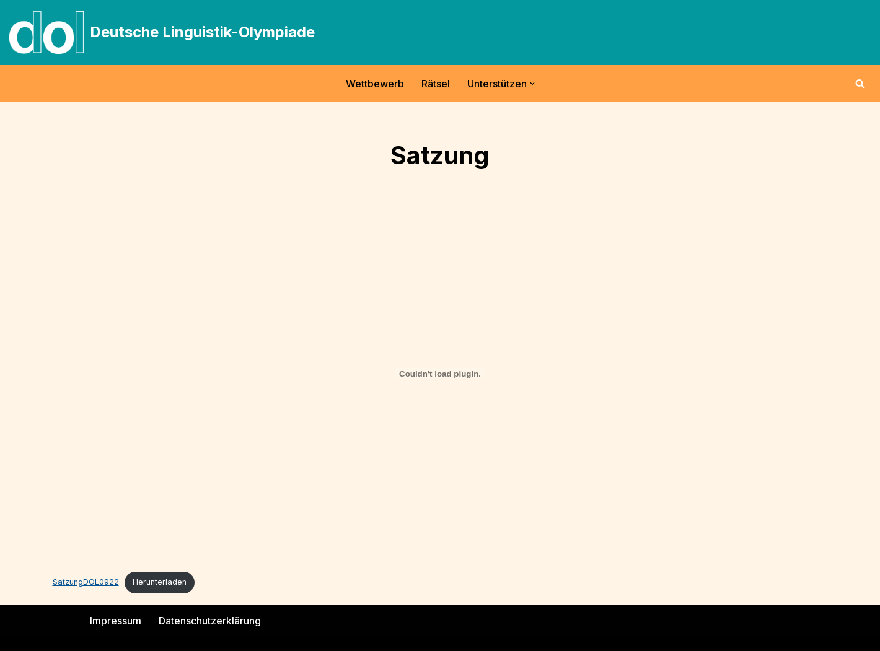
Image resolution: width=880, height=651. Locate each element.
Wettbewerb (375, 83)
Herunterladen (160, 582)
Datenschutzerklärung (210, 620)
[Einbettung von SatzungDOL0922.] (440, 373)
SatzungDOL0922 (86, 582)
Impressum (115, 620)
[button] (532, 83)
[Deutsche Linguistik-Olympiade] (162, 32)
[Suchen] (860, 83)
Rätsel (435, 83)
